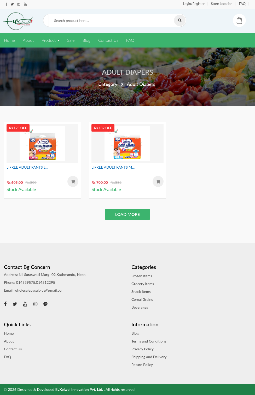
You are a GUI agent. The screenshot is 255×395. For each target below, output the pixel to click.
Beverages (139, 307)
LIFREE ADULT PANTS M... (113, 167)
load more (127, 214)
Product (49, 40)
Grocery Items (142, 283)
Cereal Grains (142, 299)
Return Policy (142, 364)
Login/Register (194, 4)
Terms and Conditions (148, 341)
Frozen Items (141, 276)
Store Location (222, 4)
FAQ (242, 4)
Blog (86, 40)
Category (108, 84)
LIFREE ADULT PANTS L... (27, 167)
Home (9, 40)
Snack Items (141, 291)
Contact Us (108, 40)
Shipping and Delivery (148, 357)
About (28, 40)
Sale (70, 40)
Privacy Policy (142, 349)
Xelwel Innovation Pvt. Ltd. (82, 389)
